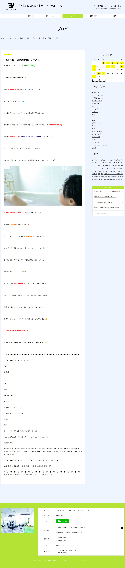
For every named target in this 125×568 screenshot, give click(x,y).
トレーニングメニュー (52, 16)
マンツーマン (49, 474)
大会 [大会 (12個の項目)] (93, 176)
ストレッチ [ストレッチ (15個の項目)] (99, 163)
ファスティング (97, 101)
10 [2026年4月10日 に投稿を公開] (112, 66)
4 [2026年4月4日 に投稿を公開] (117, 63)
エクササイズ (96, 137)
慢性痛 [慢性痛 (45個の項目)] (103, 176)
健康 (28, 38)
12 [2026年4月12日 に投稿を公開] (122, 66)
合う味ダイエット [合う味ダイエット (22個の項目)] (109, 174)
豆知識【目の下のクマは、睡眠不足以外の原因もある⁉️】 (109, 191)
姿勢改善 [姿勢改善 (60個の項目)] (97, 176)
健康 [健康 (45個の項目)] (102, 174)
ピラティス (95, 92)
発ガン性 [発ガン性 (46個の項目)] (119, 176)
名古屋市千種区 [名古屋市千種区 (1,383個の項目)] (118, 174)
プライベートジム (38, 474)
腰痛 (93, 128)
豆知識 (9, 474)
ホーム (10, 16)
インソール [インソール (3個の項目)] (106, 160)
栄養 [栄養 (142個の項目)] (106, 176)
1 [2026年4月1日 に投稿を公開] (103, 63)
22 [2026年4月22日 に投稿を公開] (103, 73)
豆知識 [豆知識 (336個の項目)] (113, 179)
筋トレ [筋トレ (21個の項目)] (96, 179)
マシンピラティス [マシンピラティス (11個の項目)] (101, 171)
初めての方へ (31, 16)
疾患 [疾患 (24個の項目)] (114, 176)
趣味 (93, 120)
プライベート (96, 123)
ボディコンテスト (97, 95)
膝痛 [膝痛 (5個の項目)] (109, 179)
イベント (95, 112)
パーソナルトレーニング (99, 145)
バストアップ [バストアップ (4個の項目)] (98, 165)
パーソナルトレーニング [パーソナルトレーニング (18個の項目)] (101, 168)
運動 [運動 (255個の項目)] (116, 179)
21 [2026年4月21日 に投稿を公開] (99, 73)
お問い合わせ (93, 16)
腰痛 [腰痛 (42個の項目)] (106, 179)
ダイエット (95, 142)
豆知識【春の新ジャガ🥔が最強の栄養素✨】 (108, 207)
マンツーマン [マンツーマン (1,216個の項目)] (116, 171)
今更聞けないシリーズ (99, 98)
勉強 (93, 114)
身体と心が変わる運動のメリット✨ (105, 197)
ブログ (73, 16)
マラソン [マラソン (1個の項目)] (109, 171)
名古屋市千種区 (27, 474)
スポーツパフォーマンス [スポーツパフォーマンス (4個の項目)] (110, 163)
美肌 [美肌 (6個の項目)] (99, 179)
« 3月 (99, 80)
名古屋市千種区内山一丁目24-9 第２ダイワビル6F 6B (70, 527)
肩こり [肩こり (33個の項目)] (103, 179)
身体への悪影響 (19, 38)
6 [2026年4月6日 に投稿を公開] (94, 66)
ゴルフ (94, 117)
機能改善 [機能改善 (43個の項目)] (110, 176)
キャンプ (95, 109)
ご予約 (114, 16)
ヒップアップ (96, 134)
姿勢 (93, 106)
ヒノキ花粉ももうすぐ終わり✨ (104, 202)
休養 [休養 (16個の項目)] (99, 174)
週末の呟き (95, 103)
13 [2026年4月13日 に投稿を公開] (94, 69)
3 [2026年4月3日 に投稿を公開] (112, 63)
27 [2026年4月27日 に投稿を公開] (94, 76)
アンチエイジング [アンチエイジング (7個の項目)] (97, 160)
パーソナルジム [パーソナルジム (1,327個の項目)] (106, 165)
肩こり (94, 126)
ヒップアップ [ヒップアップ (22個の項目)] (112, 168)
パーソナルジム (17, 474)
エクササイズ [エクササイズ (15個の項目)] (114, 160)
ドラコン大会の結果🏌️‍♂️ (101, 213)
